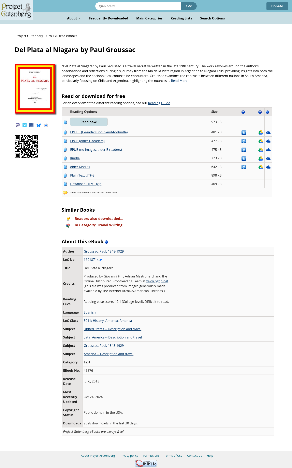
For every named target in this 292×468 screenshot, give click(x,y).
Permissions (151, 455)
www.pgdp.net (157, 281)
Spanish (90, 312)
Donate (277, 6)
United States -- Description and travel (112, 329)
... (178, 80)
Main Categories (149, 18)
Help (210, 455)
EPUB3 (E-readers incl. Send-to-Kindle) (99, 132)
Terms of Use (173, 455)
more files (90, 192)
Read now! (89, 122)
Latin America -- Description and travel (113, 337)
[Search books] (138, 6)
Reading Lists (181, 18)
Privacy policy (129, 455)
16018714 (93, 259)
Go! (189, 6)
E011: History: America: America (108, 320)
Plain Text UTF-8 (82, 175)
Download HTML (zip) (86, 184)
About (74, 18)
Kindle (75, 158)
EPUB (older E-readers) (87, 141)
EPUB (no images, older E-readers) (96, 149)
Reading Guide (159, 103)
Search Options (212, 18)
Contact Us (194, 455)
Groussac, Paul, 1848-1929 (104, 251)
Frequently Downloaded (108, 18)
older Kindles (80, 167)
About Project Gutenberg (98, 455)
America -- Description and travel (108, 354)
